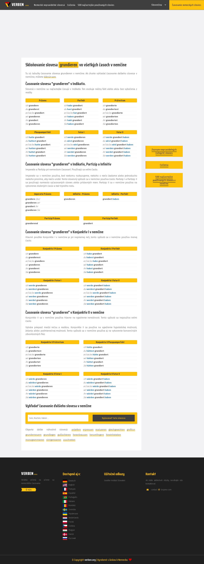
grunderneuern (34, 434)
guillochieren (64, 434)
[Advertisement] (102, 34)
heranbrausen (80, 434)
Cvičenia (71, 5)
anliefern (76, 429)
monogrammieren (35, 439)
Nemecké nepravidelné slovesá (49, 5)
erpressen (88, 429)
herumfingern (97, 434)
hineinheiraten (113, 434)
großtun (131, 429)
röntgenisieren (53, 439)
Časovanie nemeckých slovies (186, 5)
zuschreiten (69, 439)
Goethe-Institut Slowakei (114, 480)
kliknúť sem (50, 76)
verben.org (90, 559)
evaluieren (101, 429)
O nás (29, 489)
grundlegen (49, 434)
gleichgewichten (117, 429)
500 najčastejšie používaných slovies (96, 5)
